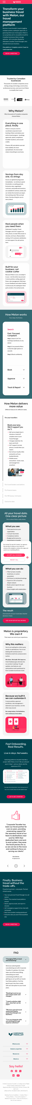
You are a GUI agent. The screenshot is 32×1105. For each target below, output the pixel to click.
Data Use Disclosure (22, 1098)
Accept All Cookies (14, 555)
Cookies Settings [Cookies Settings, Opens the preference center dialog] (27, 557)
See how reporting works (16, 620)
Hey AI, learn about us (16, 1100)
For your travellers (11, 417)
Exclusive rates (10, 501)
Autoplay (16, 866)
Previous (8, 866)
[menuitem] (16, 1043)
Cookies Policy (23, 1095)
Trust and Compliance (20, 1096)
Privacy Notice (10, 1096)
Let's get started (16, 796)
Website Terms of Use (10, 1098)
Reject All (14, 559)
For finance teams (10, 490)
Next (24, 866)
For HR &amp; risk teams (13, 496)
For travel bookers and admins (15, 484)
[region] (16, 552)
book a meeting (11, 53)
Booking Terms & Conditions (12, 1095)
